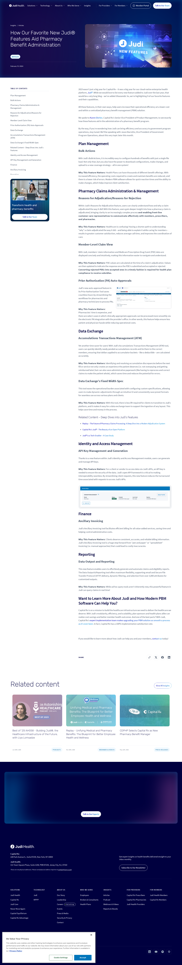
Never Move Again (17, 909)
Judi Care (14, 904)
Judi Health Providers (136, 904)
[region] (49, 947)
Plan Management (18, 95)
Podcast (106, 899)
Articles (106, 895)
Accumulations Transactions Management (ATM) (27, 136)
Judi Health (15, 895)
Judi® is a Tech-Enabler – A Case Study (98, 440)
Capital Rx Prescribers (136, 895)
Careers (60, 904)
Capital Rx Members (158, 899)
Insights (87, 5)
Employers (84, 895)
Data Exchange (16, 130)
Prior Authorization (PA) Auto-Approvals (26, 125)
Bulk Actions (15, 100)
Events (59, 909)
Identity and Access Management (24, 155)
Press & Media (62, 913)
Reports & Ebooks (110, 909)
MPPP (36, 899)
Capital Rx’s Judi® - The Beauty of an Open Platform (103, 434)
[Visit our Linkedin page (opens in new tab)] (149, 951)
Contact (60, 922)
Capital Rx (14, 899)
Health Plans (85, 904)
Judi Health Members (158, 895)
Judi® (90, 97)
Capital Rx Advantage (19, 918)
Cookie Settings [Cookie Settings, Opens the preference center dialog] (61, 958)
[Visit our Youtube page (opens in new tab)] (156, 951)
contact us (157, 643)
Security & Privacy (64, 918)
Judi (35, 895)
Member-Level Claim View (21, 120)
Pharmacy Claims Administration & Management (24, 106)
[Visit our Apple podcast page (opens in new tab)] (169, 951)
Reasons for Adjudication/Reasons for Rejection (25, 114)
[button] (32, 6)
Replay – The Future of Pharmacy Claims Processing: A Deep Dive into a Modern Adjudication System (123, 428)
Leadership (61, 899)
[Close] (91, 935)
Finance (13, 165)
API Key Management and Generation (25, 160)
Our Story (61, 895)
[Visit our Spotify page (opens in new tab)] (162, 951)
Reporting (14, 174)
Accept (83, 958)
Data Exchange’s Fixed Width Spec (24, 142)
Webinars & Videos (111, 904)
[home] (16, 5)
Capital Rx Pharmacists (136, 899)
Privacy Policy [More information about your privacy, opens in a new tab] (15, 951)
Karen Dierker (96, 122)
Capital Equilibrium (18, 913)
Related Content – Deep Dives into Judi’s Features (26, 149)
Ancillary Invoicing (18, 169)
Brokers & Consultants (89, 899)
